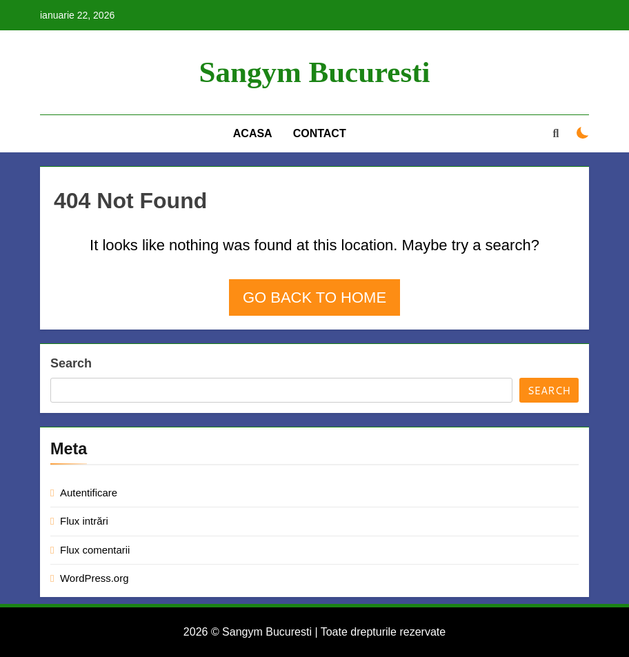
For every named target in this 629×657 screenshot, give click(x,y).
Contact (319, 133)
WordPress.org (94, 578)
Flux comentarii (95, 550)
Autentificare (88, 492)
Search (71, 363)
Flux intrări (84, 521)
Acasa (252, 133)
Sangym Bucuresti (314, 72)
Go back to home (314, 297)
